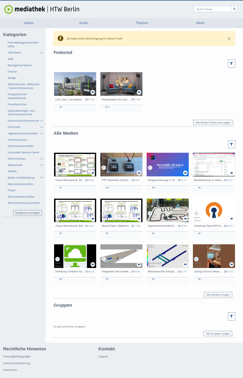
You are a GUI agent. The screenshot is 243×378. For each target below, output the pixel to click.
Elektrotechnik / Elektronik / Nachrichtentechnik (24, 86)
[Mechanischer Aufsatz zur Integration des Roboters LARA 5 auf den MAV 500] (167, 264)
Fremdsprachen (17, 104)
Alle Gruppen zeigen (218, 333)
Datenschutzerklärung (16, 363)
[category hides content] (40, 53)
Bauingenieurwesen (20, 65)
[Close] (229, 38)
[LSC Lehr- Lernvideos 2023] (75, 92)
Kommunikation (17, 139)
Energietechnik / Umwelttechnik (17, 96)
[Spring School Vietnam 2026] (214, 264)
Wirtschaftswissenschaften (24, 203)
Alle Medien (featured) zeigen (213, 122)
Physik (12, 190)
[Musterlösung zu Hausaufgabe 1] (214, 173)
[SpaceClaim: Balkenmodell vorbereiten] (121, 219)
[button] (24, 53)
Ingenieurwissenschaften (23, 133)
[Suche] (217, 9)
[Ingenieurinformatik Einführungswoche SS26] (167, 219)
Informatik (14, 127)
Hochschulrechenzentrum (23, 120)
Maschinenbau (17, 158)
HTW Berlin (14, 52)
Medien (12, 171)
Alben (200, 23)
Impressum (10, 370)
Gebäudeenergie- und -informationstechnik (22, 112)
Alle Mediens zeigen (218, 294)
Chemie (12, 71)
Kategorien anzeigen (27, 212)
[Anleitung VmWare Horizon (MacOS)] (75, 264)
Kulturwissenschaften (21, 146)
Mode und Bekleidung (21, 177)
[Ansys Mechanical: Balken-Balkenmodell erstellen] (75, 219)
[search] (195, 9)
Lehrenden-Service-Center (23, 152)
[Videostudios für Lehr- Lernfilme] (121, 92)
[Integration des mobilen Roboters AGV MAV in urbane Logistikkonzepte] (121, 264)
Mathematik (15, 165)
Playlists (142, 23)
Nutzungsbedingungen (17, 356)
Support (103, 356)
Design (12, 78)
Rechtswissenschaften (21, 196)
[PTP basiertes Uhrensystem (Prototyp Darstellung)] (121, 173)
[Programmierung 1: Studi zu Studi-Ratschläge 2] (167, 173)
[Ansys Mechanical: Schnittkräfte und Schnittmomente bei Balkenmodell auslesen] (75, 173)
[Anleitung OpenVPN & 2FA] (214, 219)
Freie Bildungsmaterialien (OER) (23, 44)
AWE (10, 59)
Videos (29, 23)
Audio (83, 23)
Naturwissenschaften (20, 184)
